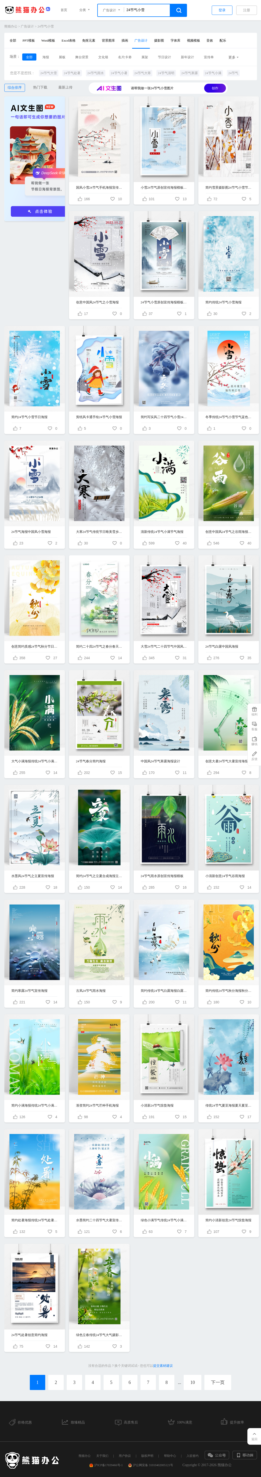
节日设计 (164, 57)
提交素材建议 (163, 1366)
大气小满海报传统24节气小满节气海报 (34, 761)
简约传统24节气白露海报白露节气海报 (164, 991)
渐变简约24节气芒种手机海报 (97, 1105)
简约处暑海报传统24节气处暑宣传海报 (34, 1220)
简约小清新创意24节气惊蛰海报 (228, 1220)
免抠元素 (88, 40)
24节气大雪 (48, 73)
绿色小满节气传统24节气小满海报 (164, 1220)
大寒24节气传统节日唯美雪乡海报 (99, 532)
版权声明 (147, 1456)
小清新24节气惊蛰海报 (157, 1105)
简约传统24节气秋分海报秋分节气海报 (228, 991)
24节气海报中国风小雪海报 (31, 532)
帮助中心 (170, 1456)
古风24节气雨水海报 (91, 991)
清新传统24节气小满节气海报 (162, 532)
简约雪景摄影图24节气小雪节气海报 (228, 187)
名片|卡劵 (125, 57)
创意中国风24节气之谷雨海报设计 (228, 532)
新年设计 (187, 57)
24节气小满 (213, 73)
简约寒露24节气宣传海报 (29, 991)
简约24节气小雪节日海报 (29, 417)
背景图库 (108, 40)
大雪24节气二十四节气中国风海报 (164, 646)
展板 (62, 57)
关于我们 (102, 1456)
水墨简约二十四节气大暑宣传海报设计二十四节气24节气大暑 (99, 1220)
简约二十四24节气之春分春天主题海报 (99, 646)
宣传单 (209, 57)
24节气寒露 (189, 73)
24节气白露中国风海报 (221, 646)
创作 (215, 88)
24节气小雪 (45, 26)
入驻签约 (192, 1456)
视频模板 (193, 40)
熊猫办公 (10, 26)
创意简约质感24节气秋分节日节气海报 (34, 646)
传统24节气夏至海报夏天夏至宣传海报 (228, 1105)
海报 (45, 57)
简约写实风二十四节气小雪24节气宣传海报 (164, 417)
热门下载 (40, 87)
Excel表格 (69, 40)
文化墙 (103, 57)
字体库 (175, 40)
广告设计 (27, 26)
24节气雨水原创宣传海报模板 (162, 876)
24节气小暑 (119, 73)
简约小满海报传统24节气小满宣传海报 (34, 1105)
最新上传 (65, 87)
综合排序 (15, 88)
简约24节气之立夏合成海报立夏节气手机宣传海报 (99, 876)
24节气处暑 (72, 73)
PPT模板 (28, 40)
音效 (209, 40)
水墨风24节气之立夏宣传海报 (32, 876)
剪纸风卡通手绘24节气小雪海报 (99, 417)
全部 (13, 40)
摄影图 (159, 40)
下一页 (218, 1382)
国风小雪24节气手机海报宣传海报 (99, 187)
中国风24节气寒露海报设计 (160, 761)
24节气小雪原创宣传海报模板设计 (164, 302)
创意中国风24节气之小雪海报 (97, 302)
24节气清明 (166, 73)
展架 (144, 57)
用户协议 (125, 1456)
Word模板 (48, 40)
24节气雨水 (95, 73)
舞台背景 (81, 57)
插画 (125, 40)
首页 (64, 10)
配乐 (223, 40)
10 (192, 1382)
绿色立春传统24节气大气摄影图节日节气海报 (99, 1335)
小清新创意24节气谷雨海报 (225, 876)
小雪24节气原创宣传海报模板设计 (164, 187)
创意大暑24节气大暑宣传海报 (226, 761)
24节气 (233, 73)
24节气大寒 (142, 73)
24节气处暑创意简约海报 (29, 1335)
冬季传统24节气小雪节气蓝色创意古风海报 (228, 417)
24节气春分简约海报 (91, 761)
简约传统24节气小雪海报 (223, 302)
